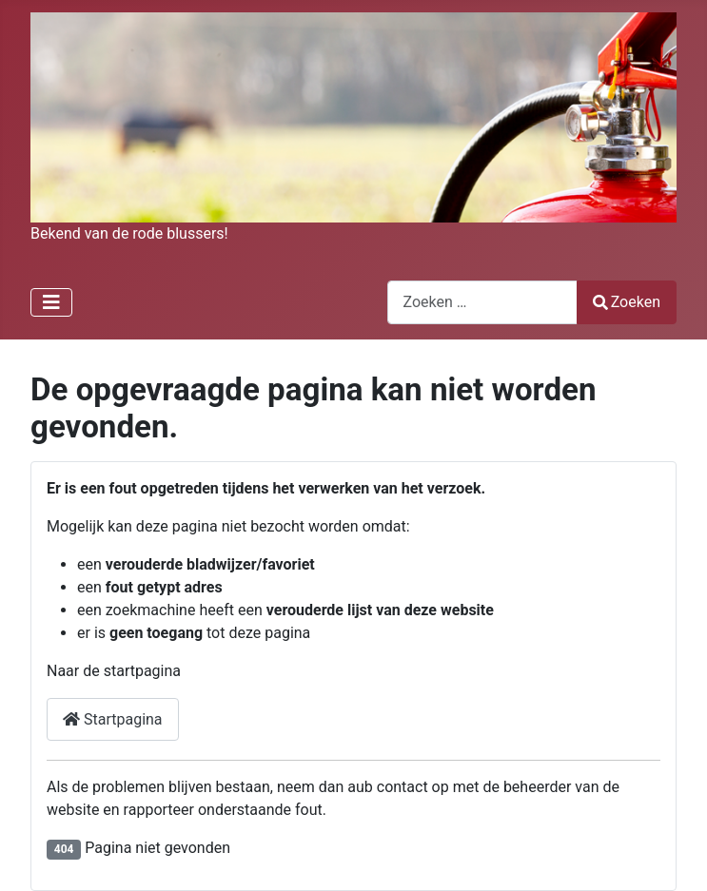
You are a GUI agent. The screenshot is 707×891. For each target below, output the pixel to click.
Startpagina (113, 719)
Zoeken (627, 302)
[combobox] (482, 302)
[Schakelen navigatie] (51, 302)
